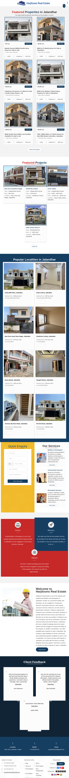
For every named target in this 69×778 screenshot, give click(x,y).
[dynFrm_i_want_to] (18, 469)
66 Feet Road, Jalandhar (44, 423)
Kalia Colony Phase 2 (33, 227)
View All (34, 246)
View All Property (34, 149)
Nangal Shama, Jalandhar (44, 380)
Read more (42, 649)
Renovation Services (54, 490)
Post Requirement (39, 769)
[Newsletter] (53, 763)
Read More (18, 684)
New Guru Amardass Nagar (13, 188)
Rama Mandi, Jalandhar (12, 380)
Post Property (29, 769)
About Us (28, 766)
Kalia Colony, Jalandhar (44, 292)
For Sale (28, 43)
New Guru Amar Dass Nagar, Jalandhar (17, 336)
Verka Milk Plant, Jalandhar (14, 292)
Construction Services (55, 470)
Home (37, 763)
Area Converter (38, 774)
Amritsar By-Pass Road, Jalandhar (16, 423)
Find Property (39, 766)
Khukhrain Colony (32, 188)
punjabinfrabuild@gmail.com (56, 749)
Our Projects (29, 773)
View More (9, 301)
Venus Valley (52, 188)
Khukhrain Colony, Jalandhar (46, 336)
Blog (27, 763)
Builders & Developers (55, 450)
